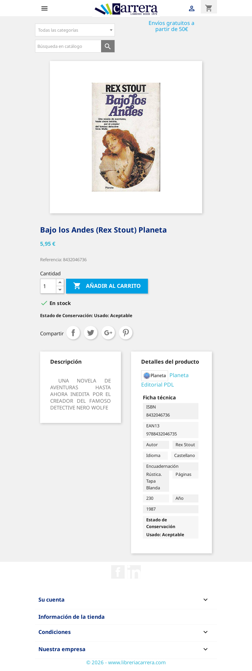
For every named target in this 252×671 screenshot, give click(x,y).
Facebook (118, 572)
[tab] (66, 361)
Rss (134, 572)
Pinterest (125, 332)
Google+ (108, 332)
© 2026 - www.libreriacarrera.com (126, 662)
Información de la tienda (71, 616)
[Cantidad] (48, 286)
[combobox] (75, 30)
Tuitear (90, 332)
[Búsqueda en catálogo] (68, 46)
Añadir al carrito (107, 286)
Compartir (73, 332)
